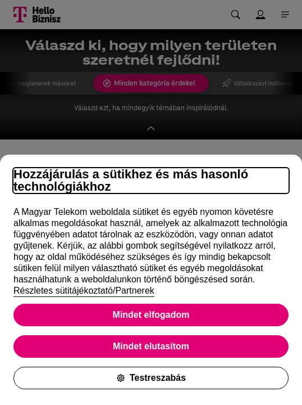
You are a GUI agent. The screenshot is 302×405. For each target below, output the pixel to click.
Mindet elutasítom (151, 346)
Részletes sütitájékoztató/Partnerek (83, 290)
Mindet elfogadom (151, 315)
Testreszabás (151, 377)
